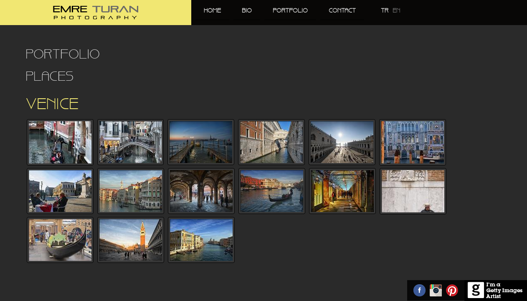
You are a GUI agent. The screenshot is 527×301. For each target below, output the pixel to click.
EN (396, 11)
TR (384, 11)
